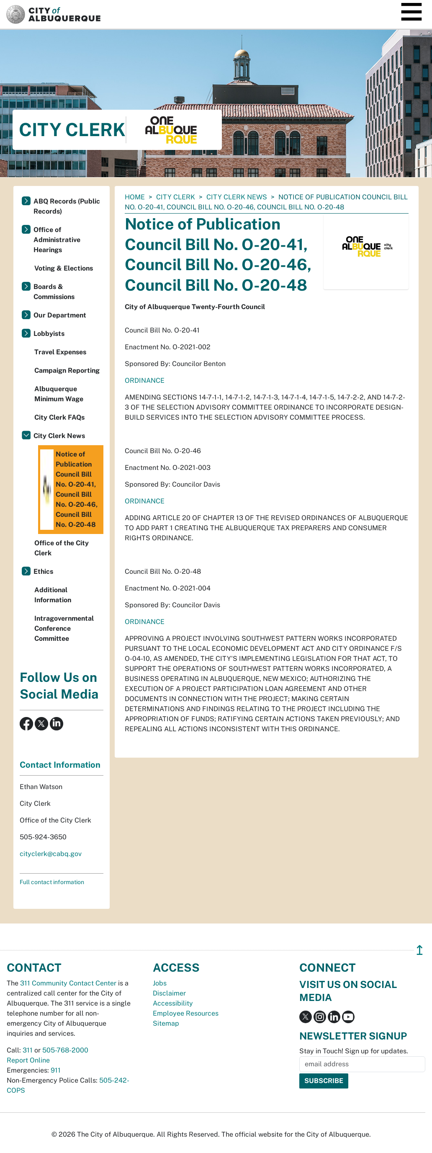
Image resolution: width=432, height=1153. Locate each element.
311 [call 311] (28, 1050)
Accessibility (173, 1003)
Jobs (160, 983)
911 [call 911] (56, 1070)
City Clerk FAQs (59, 417)
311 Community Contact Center (68, 983)
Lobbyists (48, 334)
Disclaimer (169, 993)
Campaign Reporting (67, 370)
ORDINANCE (145, 380)
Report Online (28, 1060)
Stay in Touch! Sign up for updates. (353, 1051)
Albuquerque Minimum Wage (58, 394)
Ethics (43, 571)
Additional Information (52, 595)
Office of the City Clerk (61, 548)
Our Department (59, 315)
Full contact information (52, 882)
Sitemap (166, 1023)
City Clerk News (236, 197)
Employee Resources (186, 1013)
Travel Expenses (60, 352)
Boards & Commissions (54, 292)
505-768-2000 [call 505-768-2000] (65, 1050)
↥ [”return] (419, 950)
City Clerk (175, 197)
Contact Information (60, 765)
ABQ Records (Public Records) (66, 206)
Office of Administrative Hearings (56, 240)
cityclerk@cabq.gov (51, 854)
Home (135, 197)
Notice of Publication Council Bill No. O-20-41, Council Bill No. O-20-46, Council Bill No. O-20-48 (69, 489)
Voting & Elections (63, 268)
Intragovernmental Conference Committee (64, 628)
